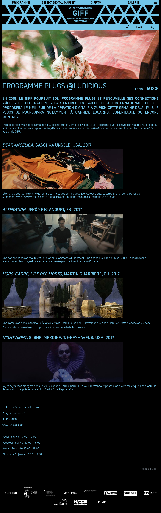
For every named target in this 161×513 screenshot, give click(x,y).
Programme (21, 3)
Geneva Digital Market (58, 3)
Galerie (133, 3)
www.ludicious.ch (12, 424)
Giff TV (96, 3)
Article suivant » (149, 468)
